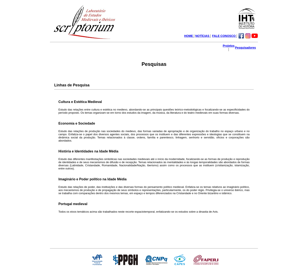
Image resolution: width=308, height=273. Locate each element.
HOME (189, 36)
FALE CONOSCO (224, 36)
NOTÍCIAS (202, 36)
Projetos (228, 45)
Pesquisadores (245, 47)
